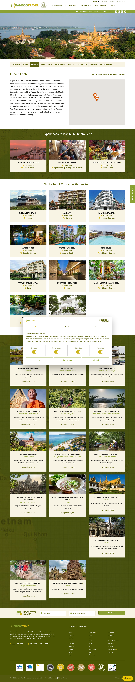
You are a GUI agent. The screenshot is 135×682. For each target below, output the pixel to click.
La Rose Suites (28, 248)
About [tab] (97, 327)
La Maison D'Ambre (106, 213)
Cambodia (16, 65)
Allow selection (67, 360)
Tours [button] (72, 6)
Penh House (106, 248)
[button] (97, 99)
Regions (34, 65)
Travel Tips (82, 65)
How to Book (100, 6)
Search (123, 5)
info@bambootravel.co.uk (88, 11)
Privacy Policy (62, 678)
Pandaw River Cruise (27, 213)
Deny (39, 360)
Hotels (71, 65)
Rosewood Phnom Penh (67, 283)
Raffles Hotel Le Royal (28, 283)
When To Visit (46, 65)
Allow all (96, 360)
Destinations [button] (57, 6)
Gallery (93, 65)
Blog (113, 1)
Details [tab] (67, 327)
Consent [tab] (38, 327)
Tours (25, 65)
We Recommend (106, 65)
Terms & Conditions (51, 678)
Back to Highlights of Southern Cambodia (108, 74)
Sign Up (111, 613)
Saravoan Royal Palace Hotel (106, 283)
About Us (106, 1)
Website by (120, 678)
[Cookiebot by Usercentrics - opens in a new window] (100, 320)
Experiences (85, 6)
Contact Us (122, 1)
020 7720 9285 (108, 11)
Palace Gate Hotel (67, 248)
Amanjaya (67, 213)
